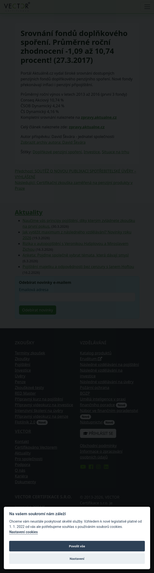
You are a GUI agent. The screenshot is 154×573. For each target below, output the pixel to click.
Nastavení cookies (23, 532)
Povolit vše (77, 546)
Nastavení (77, 559)
